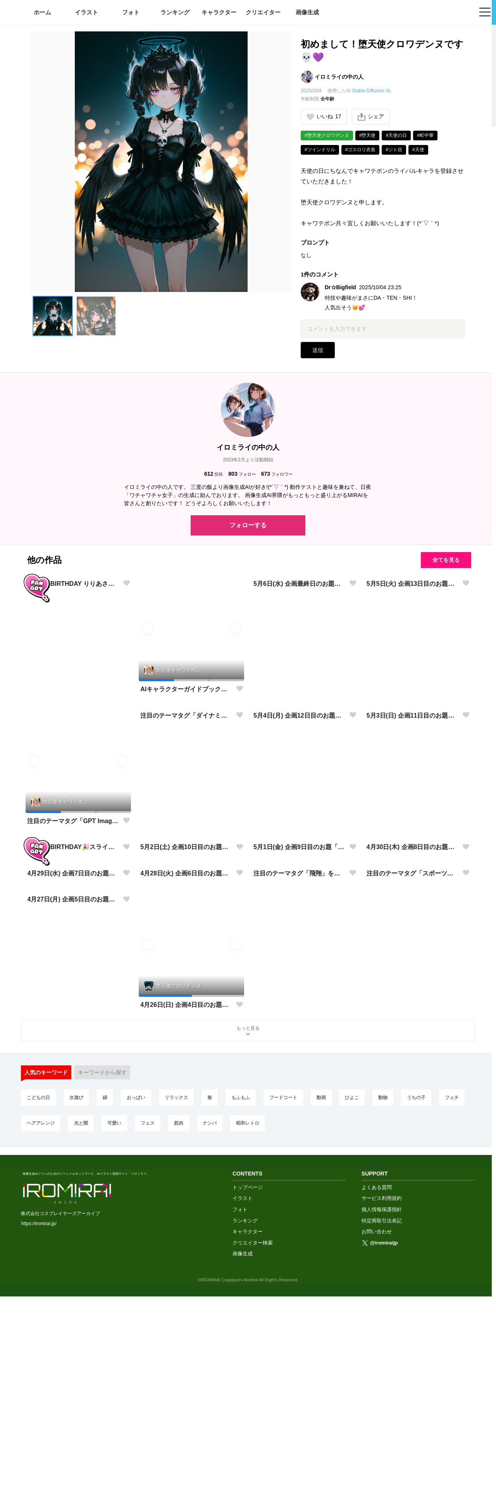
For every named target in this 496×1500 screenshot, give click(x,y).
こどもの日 (38, 1308)
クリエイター (263, 12)
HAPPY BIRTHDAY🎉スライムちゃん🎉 (73, 952)
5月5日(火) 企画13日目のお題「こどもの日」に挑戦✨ (413, 689)
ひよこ (352, 1308)
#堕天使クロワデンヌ (327, 135)
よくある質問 (377, 1390)
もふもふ (240, 1308)
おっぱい (136, 1308)
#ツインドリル (320, 149)
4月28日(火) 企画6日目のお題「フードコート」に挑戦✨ (186, 1084)
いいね (324, 116)
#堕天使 (367, 135)
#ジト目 (394, 149)
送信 (317, 350)
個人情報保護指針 (382, 1413)
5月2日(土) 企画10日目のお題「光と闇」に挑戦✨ (186, 952)
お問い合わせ (377, 1435)
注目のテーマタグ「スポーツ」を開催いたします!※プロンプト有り (413, 1084)
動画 (321, 1308)
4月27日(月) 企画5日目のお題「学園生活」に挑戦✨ (73, 1215)
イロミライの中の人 (339, 77)
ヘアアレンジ (41, 1334)
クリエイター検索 (252, 1446)
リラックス (176, 1308)
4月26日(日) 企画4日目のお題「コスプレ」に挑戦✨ (186, 1215)
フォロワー (277, 474)
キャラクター (219, 12)
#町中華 (425, 135)
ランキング (174, 12)
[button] (52, 316)
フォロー (241, 474)
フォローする (248, 525)
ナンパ (210, 1334)
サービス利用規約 (382, 1402)
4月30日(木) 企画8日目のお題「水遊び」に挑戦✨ (413, 952)
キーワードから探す (102, 1283)
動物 (383, 1308)
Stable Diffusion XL (371, 90)
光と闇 (81, 1334)
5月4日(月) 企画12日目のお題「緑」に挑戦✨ (299, 820)
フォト (131, 12)
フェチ (452, 1308)
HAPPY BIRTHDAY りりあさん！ (73, 689)
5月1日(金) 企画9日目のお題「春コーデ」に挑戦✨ (299, 952)
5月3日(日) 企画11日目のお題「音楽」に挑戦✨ (413, 820)
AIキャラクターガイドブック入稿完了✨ (186, 689)
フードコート (283, 1308)
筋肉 (178, 1334)
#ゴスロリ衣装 (360, 149)
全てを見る (446, 560)
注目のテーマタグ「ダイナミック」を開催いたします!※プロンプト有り (186, 820)
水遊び (76, 1308)
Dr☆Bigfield (340, 287)
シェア (371, 117)
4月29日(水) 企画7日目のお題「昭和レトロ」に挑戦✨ (73, 1084)
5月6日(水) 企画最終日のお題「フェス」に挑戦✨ (299, 689)
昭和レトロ (247, 1334)
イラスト (86, 12)
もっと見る (248, 1242)
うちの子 (416, 1308)
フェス (148, 1334)
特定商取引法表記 (382, 1424)
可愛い (114, 1334)
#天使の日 (396, 135)
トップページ (247, 1390)
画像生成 (307, 12)
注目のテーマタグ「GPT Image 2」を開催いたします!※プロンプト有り (73, 821)
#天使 (418, 149)
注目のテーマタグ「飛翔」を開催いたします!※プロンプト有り (299, 1084)
